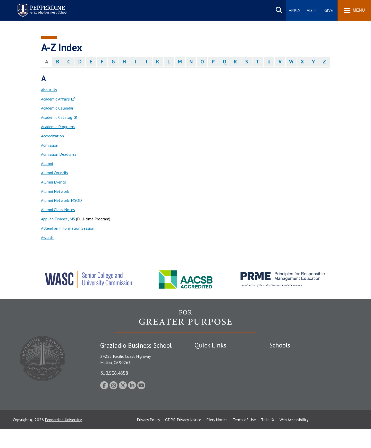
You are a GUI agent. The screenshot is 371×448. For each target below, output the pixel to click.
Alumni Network (55, 191)
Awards (47, 237)
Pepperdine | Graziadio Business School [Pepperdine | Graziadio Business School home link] (35, 7)
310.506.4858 (114, 373)
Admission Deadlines (58, 154)
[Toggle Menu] (354, 10)
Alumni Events (53, 182)
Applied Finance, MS (58, 218)
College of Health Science (291, 405)
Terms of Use (244, 438)
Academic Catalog (56, 117)
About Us (49, 89)
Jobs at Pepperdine (211, 390)
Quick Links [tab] (210, 345)
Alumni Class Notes (58, 209)
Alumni (47, 163)
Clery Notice (216, 438)
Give (328, 10)
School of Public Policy (289, 396)
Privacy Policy (148, 438)
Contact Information (213, 399)
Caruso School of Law (288, 364)
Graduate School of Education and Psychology (309, 382)
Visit (311, 10)
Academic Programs (58, 126)
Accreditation (52, 135)
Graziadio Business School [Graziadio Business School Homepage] (291, 373)
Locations (203, 355)
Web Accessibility (294, 438)
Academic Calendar (57, 108)
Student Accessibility (212, 373)
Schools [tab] (279, 345)
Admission (49, 145)
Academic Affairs (55, 99)
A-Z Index (203, 408)
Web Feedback (207, 417)
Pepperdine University (63, 438)
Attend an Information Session (67, 228)
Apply (294, 10)
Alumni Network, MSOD (61, 200)
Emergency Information (215, 382)
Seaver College (282, 355)
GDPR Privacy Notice (183, 438)
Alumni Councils (54, 172)
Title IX (267, 438)
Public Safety (206, 364)
